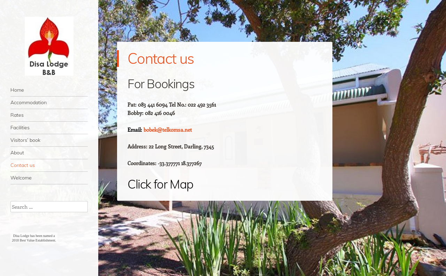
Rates (17, 115)
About (17, 153)
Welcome (21, 178)
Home (17, 90)
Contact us (22, 165)
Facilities (20, 127)
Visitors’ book (25, 140)
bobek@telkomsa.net (168, 129)
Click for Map (160, 184)
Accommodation (28, 102)
